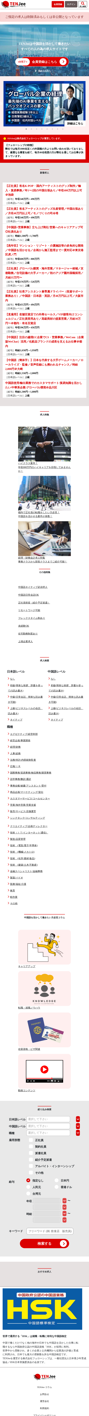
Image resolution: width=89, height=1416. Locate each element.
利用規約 (44, 1408)
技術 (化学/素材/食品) (22, 858)
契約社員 (37, 1146)
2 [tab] (31, 129)
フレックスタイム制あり (31, 618)
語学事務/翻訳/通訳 (20, 779)
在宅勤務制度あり (28, 633)
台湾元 (33, 1193)
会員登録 (58, 4)
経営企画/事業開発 (20, 740)
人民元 (33, 1187)
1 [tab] (26, 129)
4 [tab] (42, 129)
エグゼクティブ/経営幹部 (24, 734)
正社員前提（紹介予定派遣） (34, 602)
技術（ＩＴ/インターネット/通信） (29, 832)
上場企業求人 (25, 641)
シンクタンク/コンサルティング (27, 818)
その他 (13, 903)
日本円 (62, 1180)
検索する (52, 1243)
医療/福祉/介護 (18, 884)
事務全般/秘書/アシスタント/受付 (28, 785)
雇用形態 (14, 1140)
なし (12, 679)
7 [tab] (57, 129)
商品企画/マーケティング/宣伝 (26, 792)
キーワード (16, 1231)
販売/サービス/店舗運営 (23, 811)
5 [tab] (47, 129)
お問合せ (44, 1394)
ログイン (71, 4)
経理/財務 (15, 747)
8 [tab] (63, 129)
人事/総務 (15, 753)
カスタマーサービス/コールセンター (30, 798)
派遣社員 (37, 1153)
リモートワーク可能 (29, 610)
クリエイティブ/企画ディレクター (28, 826)
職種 (11, 1133)
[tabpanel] (44, 103)
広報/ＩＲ (15, 766)
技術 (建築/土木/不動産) (24, 865)
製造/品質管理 (17, 839)
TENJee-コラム (44, 1387)
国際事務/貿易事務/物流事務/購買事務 (30, 772)
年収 (29, 1201)
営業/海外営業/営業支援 (23, 805)
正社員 (36, 1140)
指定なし (35, 1180)
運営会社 (44, 1401)
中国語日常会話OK (28, 595)
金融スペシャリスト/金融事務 (26, 871)
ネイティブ (16, 719)
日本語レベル (17, 1119)
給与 (11, 1181)
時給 (29, 1214)
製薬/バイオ (16, 877)
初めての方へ (44, 71)
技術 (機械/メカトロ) (22, 852)
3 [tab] (36, 129)
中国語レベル (17, 1126)
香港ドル (63, 1187)
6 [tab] (52, 129)
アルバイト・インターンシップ (51, 1166)
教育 (12, 890)
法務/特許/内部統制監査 (23, 760)
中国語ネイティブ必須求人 (32, 587)
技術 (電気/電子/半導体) (24, 845)
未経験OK (23, 626)
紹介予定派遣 (40, 1159)
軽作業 (13, 897)
